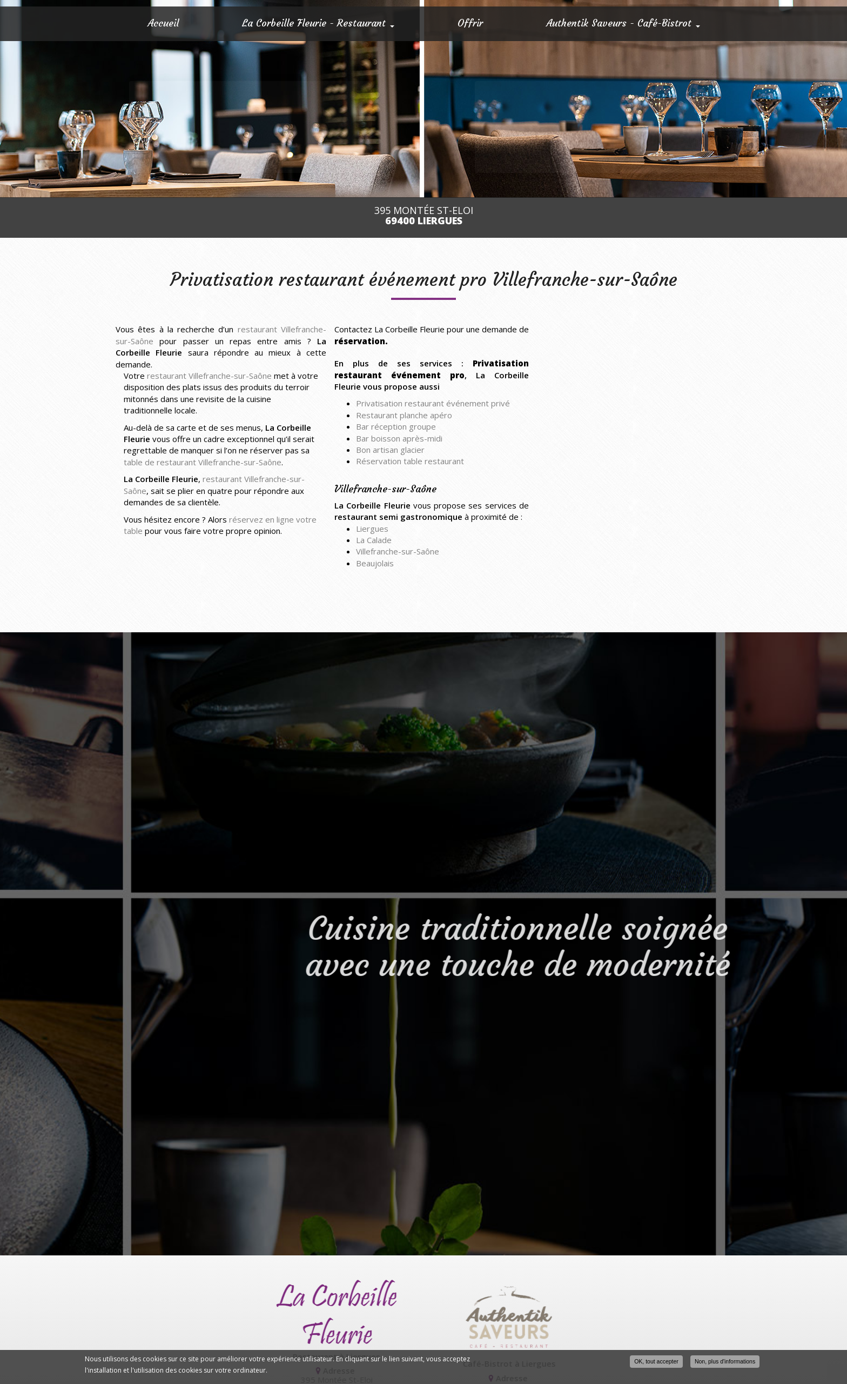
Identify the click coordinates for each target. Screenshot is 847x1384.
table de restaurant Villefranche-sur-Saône (202, 462)
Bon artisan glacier (390, 449)
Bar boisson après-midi (399, 438)
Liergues (372, 528)
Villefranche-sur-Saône (397, 551)
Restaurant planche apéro (404, 415)
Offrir (470, 23)
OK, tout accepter (656, 1361)
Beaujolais (375, 563)
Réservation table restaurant (410, 461)
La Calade (374, 539)
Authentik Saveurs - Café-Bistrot (623, 23)
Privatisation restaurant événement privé (433, 403)
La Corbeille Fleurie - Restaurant (318, 23)
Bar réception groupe (396, 426)
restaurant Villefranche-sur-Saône (209, 375)
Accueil (163, 23)
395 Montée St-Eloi (423, 215)
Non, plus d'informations (725, 1361)
